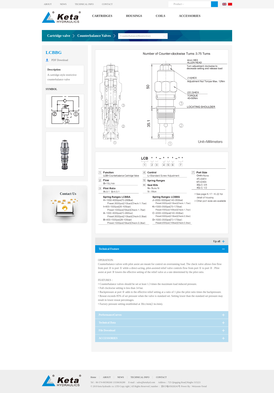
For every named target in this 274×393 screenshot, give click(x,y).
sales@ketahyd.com (146, 382)
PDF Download (59, 60)
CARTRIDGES (102, 15)
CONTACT (108, 4)
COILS (160, 15)
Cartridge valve (58, 36)
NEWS (63, 4)
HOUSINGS (134, 15)
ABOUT (48, 4)
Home (93, 377)
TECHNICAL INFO (85, 4)
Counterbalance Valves (94, 36)
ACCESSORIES (189, 15)
